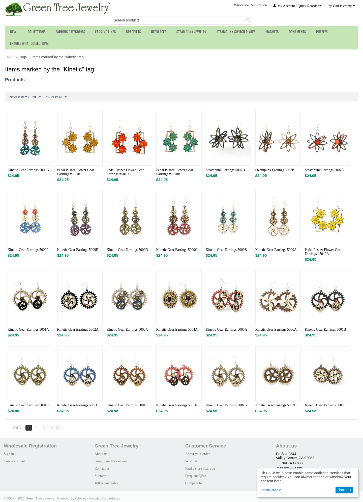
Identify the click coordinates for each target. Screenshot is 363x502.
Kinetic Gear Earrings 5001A (28, 329)
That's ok (344, 490)
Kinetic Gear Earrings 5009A (276, 250)
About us (101, 454)
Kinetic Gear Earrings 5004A (177, 329)
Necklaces (158, 32)
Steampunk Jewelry (191, 32)
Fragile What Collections (29, 43)
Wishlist (191, 461)
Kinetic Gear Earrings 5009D (127, 250)
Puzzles (322, 32)
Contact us (102, 468)
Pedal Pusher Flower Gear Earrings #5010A (323, 252)
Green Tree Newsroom (111, 461)
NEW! (14, 32)
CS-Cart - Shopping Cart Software (97, 498)
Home (10, 57)
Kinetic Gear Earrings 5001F (176, 405)
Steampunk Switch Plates (236, 32)
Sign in (9, 454)
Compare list (194, 483)
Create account (14, 461)
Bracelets (133, 32)
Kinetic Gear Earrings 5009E (77, 250)
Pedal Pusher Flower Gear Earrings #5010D (75, 172)
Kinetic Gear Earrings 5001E (127, 405)
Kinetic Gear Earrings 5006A (276, 329)
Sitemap (100, 476)
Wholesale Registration (250, 5)
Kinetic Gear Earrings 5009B (226, 250)
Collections (37, 32)
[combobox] (181, 20)
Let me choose (271, 490)
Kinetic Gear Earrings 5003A (127, 329)
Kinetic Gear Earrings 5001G (226, 405)
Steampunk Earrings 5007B (274, 170)
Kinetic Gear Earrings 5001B (325, 329)
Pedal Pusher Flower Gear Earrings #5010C (125, 172)
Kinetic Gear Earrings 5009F (28, 250)
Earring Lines (105, 32)
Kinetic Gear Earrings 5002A (78, 329)
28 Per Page (56, 97)
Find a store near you (200, 468)
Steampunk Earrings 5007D (225, 170)
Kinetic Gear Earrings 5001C (28, 405)
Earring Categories (70, 32)
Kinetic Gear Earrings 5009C (177, 250)
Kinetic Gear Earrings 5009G (28, 170)
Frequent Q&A (195, 476)
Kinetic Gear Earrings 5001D (78, 405)
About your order (197, 454)
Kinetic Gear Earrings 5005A (226, 329)
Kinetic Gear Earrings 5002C (325, 405)
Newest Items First (25, 97)
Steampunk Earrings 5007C (324, 170)
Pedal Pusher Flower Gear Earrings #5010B (174, 172)
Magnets (272, 32)
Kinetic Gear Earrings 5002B (276, 405)
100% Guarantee (106, 483)
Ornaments (297, 32)
